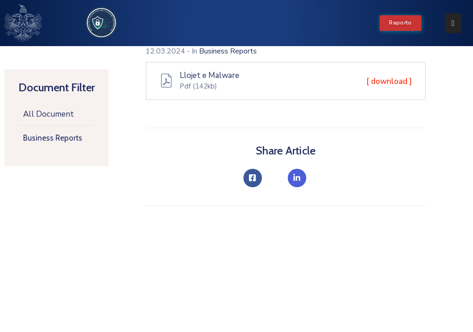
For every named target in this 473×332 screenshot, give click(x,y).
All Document (48, 114)
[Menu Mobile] (453, 23)
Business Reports (52, 137)
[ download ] (389, 81)
